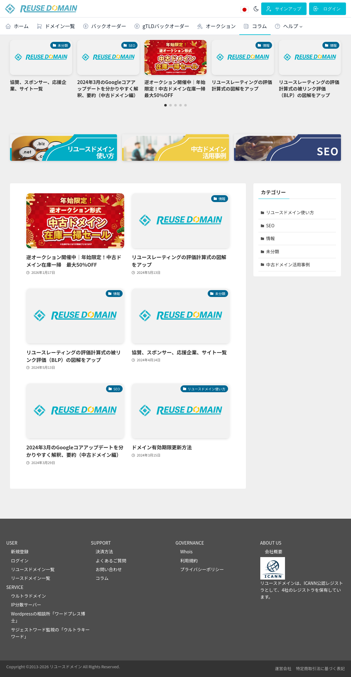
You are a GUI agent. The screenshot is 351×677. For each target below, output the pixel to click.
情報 (270, 238)
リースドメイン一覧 (30, 578)
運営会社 (283, 668)
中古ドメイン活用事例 (288, 264)
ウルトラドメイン (28, 596)
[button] (288, 26)
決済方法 (104, 551)
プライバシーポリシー (202, 569)
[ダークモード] (256, 8)
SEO (270, 225)
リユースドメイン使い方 (290, 212)
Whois (186, 551)
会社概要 (273, 551)
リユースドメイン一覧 (32, 569)
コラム (102, 578)
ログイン (327, 9)
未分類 (272, 251)
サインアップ (283, 9)
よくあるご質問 (111, 560)
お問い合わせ (109, 569)
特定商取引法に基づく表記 (320, 668)
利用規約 (189, 560)
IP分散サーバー (26, 604)
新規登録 (19, 551)
